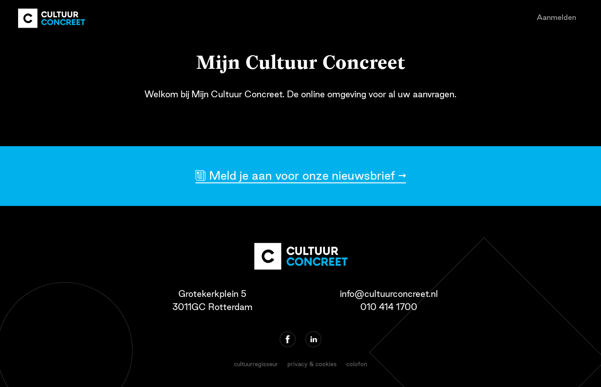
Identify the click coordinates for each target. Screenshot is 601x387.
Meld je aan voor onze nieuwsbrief (302, 175)
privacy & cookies (312, 364)
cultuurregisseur (256, 364)
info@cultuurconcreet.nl (389, 294)
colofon (356, 364)
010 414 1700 (388, 307)
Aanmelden (556, 17)
